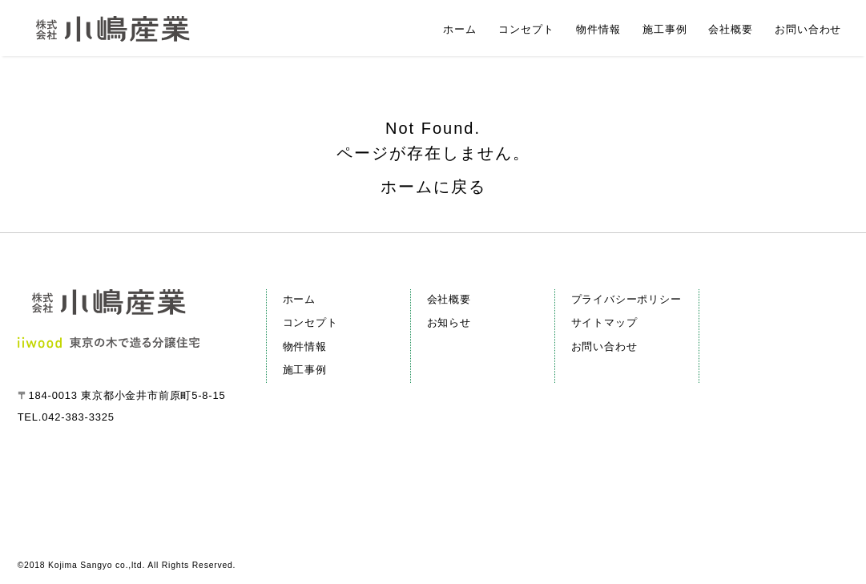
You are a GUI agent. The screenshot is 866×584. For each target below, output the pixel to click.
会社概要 (449, 299)
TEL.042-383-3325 (66, 417)
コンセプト (310, 322)
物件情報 (305, 346)
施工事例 (305, 370)
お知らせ (449, 322)
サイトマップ (604, 322)
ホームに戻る (433, 186)
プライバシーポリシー (626, 299)
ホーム (299, 299)
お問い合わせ (604, 346)
